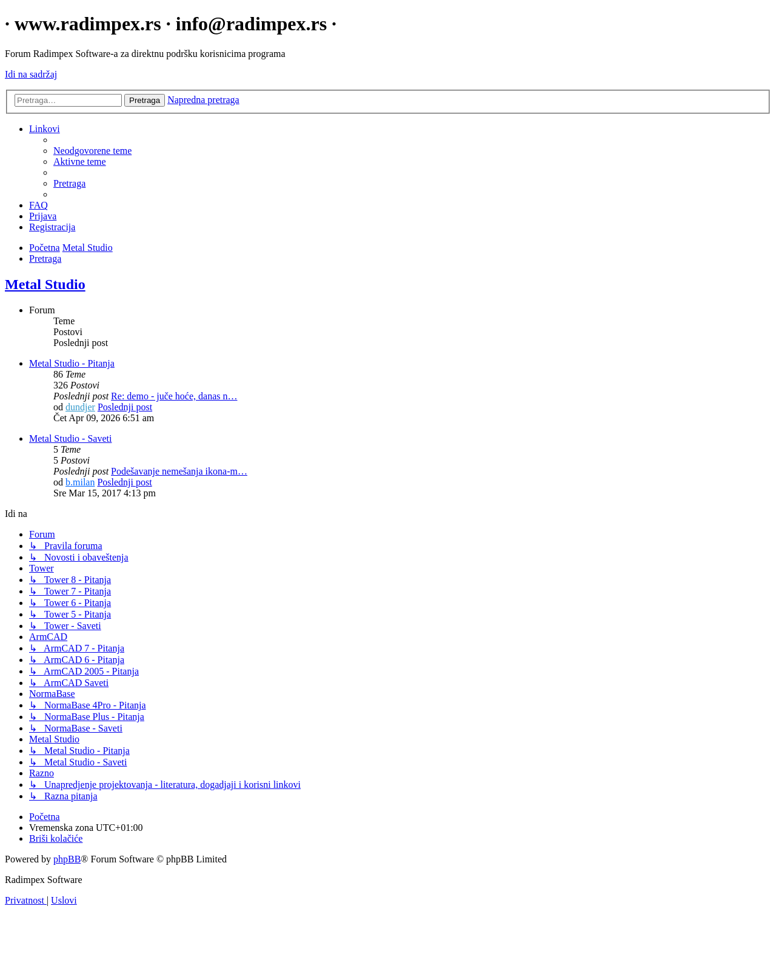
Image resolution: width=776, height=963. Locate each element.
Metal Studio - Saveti (70, 438)
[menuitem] (92, 150)
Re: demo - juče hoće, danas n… (174, 396)
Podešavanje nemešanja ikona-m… (179, 471)
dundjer (80, 407)
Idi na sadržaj (31, 74)
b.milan (80, 482)
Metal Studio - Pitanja (72, 363)
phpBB (67, 859)
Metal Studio (45, 284)
